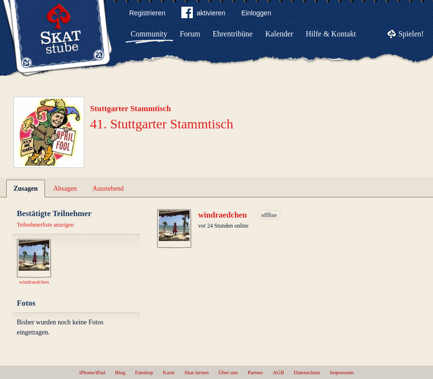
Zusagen (25, 188)
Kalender (279, 34)
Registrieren (147, 13)
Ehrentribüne (233, 34)
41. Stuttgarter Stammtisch (161, 123)
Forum (190, 34)
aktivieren (203, 14)
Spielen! (411, 34)
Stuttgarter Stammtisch (130, 108)
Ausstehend (107, 188)
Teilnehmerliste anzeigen (45, 224)
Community (149, 34)
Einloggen (256, 13)
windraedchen (222, 214)
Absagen (65, 188)
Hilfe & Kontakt (331, 34)
